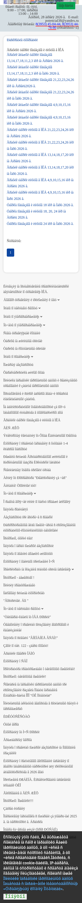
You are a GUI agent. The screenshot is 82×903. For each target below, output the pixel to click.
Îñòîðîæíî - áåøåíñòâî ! (18, 577)
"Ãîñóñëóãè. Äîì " (15, 600)
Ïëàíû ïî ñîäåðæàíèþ (16, 356)
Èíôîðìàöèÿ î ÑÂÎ (15, 661)
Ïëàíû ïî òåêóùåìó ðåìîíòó (20, 308)
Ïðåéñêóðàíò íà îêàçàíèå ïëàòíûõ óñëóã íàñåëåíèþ (37, 569)
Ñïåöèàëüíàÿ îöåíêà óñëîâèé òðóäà (27, 470)
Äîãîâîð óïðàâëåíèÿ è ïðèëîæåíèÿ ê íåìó (29, 300)
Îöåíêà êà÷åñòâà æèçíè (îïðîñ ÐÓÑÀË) (30, 829)
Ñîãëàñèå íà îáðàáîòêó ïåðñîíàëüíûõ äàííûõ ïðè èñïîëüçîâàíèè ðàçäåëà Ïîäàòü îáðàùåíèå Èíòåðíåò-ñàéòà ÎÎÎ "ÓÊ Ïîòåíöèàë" (35, 689)
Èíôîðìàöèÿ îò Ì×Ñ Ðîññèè (21, 732)
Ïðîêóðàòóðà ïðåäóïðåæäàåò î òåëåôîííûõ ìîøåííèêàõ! (39, 669)
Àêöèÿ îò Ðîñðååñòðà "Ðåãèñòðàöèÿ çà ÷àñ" (35, 478)
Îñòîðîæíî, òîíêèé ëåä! (18, 538)
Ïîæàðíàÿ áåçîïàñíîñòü (18, 364)
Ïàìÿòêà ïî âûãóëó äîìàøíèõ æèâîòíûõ (28, 553)
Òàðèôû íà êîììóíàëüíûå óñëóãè (24, 348)
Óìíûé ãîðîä (11, 724)
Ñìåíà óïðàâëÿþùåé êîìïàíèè (21, 333)
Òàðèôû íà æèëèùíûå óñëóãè (22, 341)
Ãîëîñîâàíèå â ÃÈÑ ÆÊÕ (20, 793)
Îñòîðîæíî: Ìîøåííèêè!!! (18, 801)
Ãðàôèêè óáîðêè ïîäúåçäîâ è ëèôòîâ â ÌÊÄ (31, 420)
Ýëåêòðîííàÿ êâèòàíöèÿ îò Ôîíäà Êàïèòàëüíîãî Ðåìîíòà (40, 435)
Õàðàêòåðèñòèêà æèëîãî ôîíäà (23, 372)
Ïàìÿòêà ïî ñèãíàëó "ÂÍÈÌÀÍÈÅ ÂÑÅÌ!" (30, 638)
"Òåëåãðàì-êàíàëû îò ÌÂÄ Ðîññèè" (27, 617)
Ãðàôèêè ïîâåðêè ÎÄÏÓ (19, 653)
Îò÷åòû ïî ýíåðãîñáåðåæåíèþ (22, 325)
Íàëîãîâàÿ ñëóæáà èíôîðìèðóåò (23, 593)
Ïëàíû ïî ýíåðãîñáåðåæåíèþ (21, 316)
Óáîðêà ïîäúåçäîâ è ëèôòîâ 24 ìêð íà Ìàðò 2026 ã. (40, 224)
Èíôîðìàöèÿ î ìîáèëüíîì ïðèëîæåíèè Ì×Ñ (29, 561)
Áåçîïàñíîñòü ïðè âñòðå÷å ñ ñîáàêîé (28, 517)
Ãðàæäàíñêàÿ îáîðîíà (17, 740)
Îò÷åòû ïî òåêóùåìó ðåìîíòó (21, 608)
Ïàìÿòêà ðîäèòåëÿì (15, 509)
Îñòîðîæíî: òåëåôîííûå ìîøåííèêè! (24, 676)
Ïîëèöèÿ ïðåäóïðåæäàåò (19, 585)
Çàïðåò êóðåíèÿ (14, 808)
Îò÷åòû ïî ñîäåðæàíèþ (18, 493)
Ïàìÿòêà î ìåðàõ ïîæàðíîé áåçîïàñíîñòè (28, 546)
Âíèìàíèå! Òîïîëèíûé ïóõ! (19, 485)
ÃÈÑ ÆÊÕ (11, 428)
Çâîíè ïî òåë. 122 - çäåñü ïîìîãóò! (25, 645)
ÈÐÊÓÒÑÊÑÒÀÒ (16, 716)
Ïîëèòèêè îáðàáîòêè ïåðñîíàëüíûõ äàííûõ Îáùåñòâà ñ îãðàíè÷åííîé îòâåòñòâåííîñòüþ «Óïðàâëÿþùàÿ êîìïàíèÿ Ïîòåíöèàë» (40, 883)
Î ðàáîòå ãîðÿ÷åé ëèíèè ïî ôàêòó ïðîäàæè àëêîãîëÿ (36, 501)
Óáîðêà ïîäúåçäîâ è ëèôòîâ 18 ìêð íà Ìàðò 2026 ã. (40, 205)
